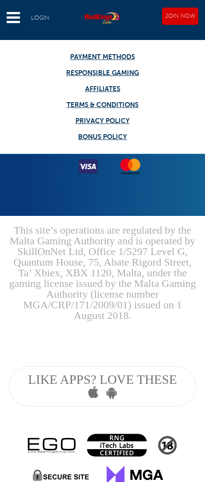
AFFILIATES (102, 88)
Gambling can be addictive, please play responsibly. (102, 342)
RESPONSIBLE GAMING (102, 72)
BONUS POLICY (102, 136)
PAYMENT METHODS (102, 56)
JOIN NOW (180, 16)
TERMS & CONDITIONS (102, 104)
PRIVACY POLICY (102, 120)
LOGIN (40, 18)
